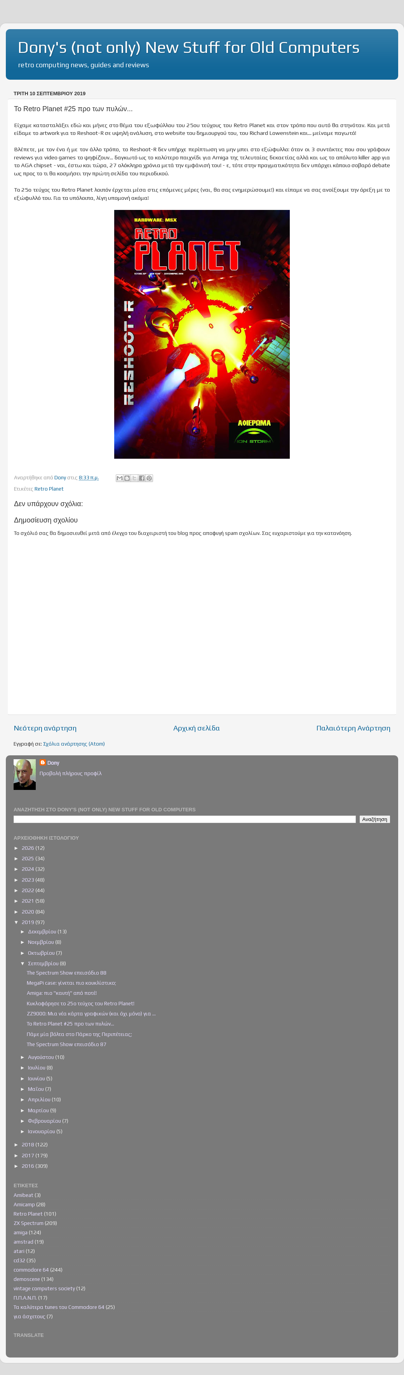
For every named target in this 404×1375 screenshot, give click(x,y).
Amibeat (23, 1195)
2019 (28, 922)
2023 (28, 880)
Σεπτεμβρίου (44, 963)
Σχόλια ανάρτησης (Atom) (74, 744)
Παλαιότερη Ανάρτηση (353, 727)
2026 (28, 848)
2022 (28, 890)
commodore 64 (31, 1270)
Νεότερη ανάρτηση (45, 727)
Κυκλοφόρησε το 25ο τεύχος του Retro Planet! (80, 1003)
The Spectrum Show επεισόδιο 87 (66, 1044)
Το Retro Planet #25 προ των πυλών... (70, 1023)
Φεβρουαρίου (45, 1121)
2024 (28, 869)
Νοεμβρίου (41, 942)
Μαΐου (36, 1089)
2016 (28, 1166)
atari (19, 1251)
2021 (28, 901)
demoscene (27, 1279)
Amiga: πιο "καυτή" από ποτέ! (62, 993)
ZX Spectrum (29, 1223)
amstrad (23, 1242)
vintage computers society (44, 1288)
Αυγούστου (41, 1057)
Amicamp (24, 1204)
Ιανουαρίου (42, 1131)
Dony (53, 763)
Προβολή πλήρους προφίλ (71, 773)
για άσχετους (29, 1316)
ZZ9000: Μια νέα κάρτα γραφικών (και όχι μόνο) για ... (91, 1013)
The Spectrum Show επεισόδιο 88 (66, 973)
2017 (28, 1155)
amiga (21, 1232)
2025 (28, 858)
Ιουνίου (37, 1078)
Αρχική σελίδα (196, 727)
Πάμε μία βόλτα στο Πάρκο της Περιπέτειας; (79, 1034)
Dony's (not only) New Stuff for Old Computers (188, 47)
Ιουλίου (37, 1067)
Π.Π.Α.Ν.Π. (25, 1298)
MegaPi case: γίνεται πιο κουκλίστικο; (71, 983)
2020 (28, 912)
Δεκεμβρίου (42, 931)
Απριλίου (40, 1099)
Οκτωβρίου (42, 953)
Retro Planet (49, 489)
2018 (28, 1144)
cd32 (19, 1260)
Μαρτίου (39, 1110)
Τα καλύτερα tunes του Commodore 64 (59, 1307)
